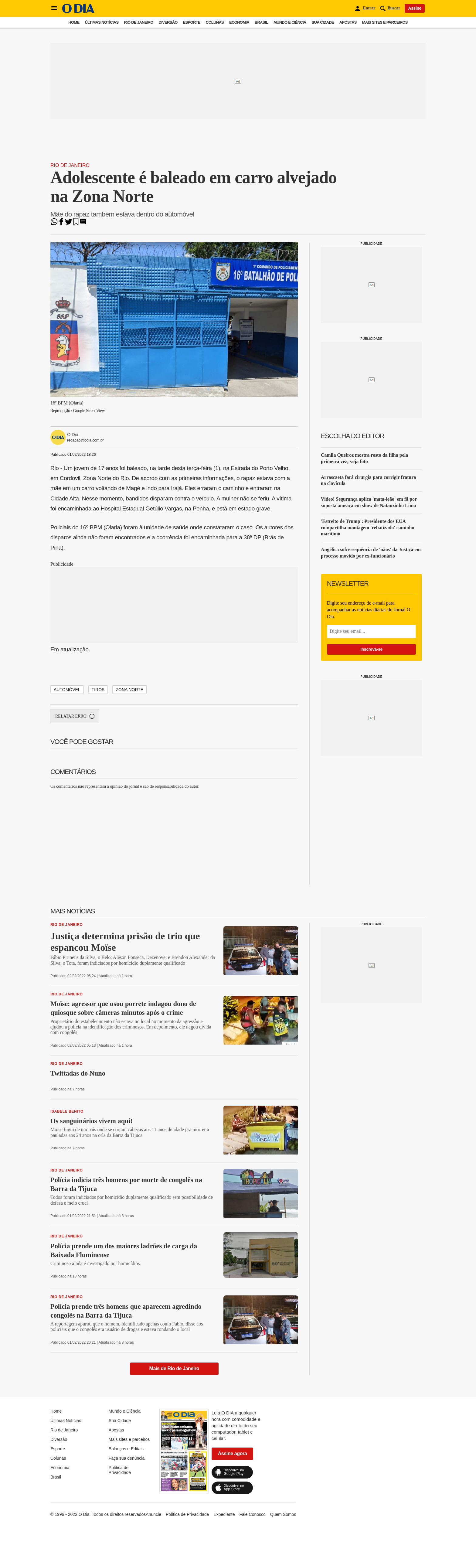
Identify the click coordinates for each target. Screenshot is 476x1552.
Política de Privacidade (120, 1470)
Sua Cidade (323, 22)
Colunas (215, 22)
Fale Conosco (252, 1514)
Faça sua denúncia (126, 1458)
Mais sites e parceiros (385, 22)
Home (73, 22)
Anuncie (153, 1514)
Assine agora (232, 1453)
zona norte (129, 689)
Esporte (191, 22)
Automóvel (67, 689)
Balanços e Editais (126, 1448)
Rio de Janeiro (138, 22)
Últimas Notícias (101, 22)
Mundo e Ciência (290, 22)
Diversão (168, 22)
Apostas (348, 22)
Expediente (224, 1514)
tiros (98, 689)
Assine (414, 8)
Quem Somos (283, 1514)
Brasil (261, 22)
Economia (239, 22)
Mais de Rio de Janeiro (174, 1368)
